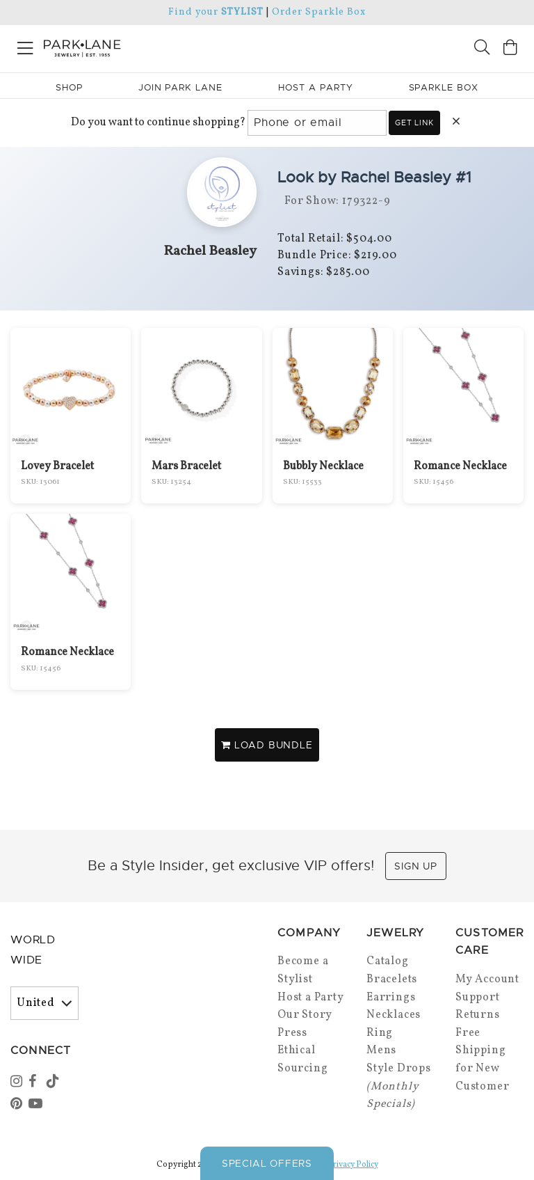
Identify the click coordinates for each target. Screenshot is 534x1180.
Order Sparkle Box (319, 12)
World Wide (33, 950)
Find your (216, 12)
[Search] (482, 49)
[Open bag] (510, 49)
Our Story (304, 1015)
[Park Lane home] (133, 46)
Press (292, 1033)
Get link (414, 122)
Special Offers (267, 1163)
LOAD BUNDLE (266, 745)
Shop (69, 87)
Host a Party (310, 997)
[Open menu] (25, 45)
